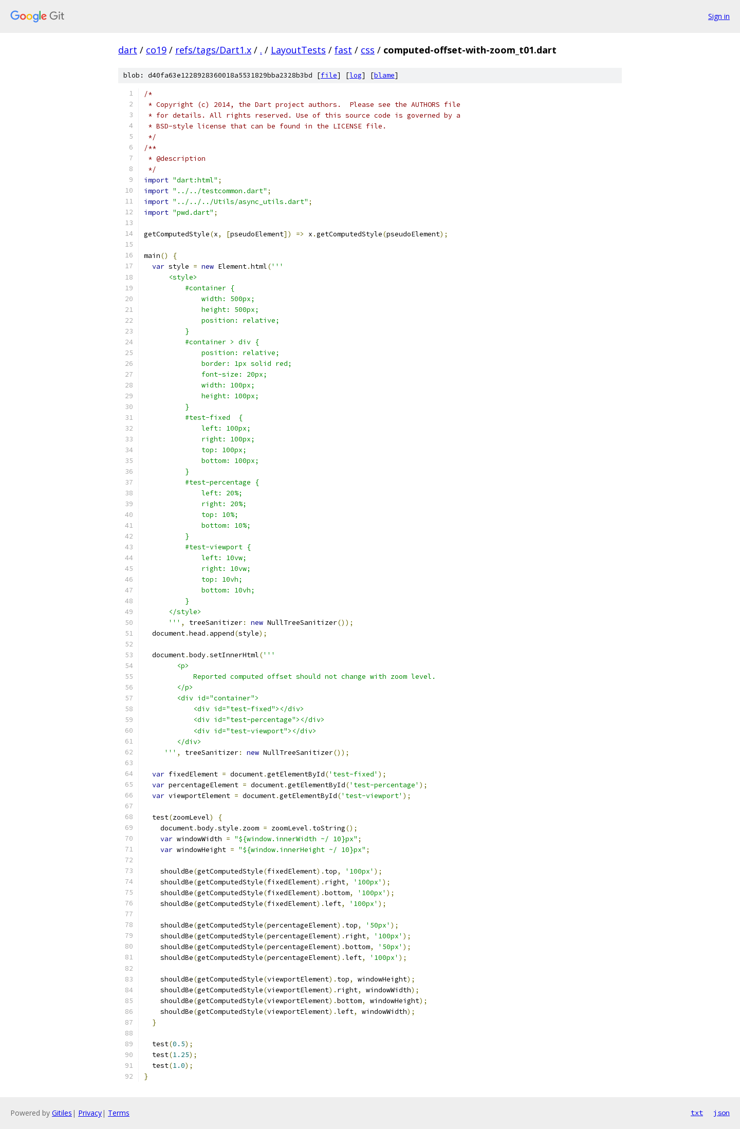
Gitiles (62, 1113)
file (329, 75)
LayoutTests (298, 50)
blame (384, 75)
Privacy (90, 1113)
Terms (119, 1113)
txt (697, 1112)
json (721, 1112)
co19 (156, 50)
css (368, 50)
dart (127, 50)
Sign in (719, 16)
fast (343, 50)
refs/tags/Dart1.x (213, 50)
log (355, 75)
